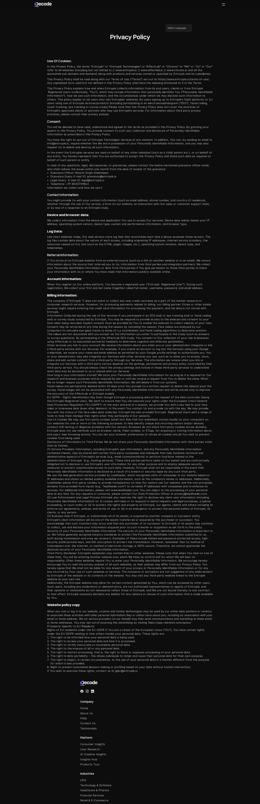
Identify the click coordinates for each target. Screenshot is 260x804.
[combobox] (215, 748)
